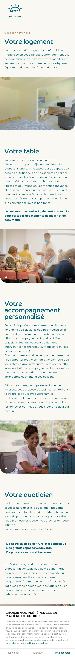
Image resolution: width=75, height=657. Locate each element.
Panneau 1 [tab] (6, 277)
